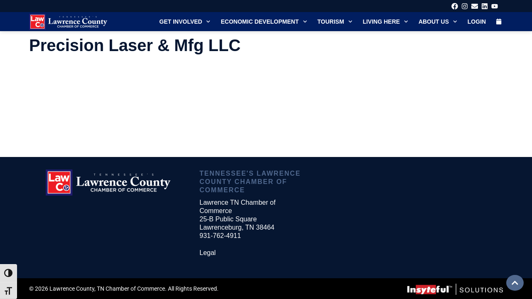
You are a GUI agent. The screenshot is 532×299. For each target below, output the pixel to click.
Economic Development (264, 21)
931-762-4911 (220, 235)
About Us (438, 21)
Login (477, 21)
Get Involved (184, 21)
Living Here (385, 21)
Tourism (335, 21)
